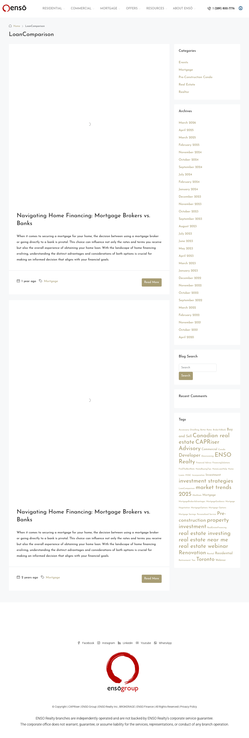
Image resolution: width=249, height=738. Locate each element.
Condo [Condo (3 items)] (221, 449)
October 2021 (188, 330)
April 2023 (186, 256)
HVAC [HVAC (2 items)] (188, 475)
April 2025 (186, 130)
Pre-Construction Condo (196, 77)
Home (16, 26)
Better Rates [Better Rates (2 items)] (206, 430)
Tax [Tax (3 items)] (193, 560)
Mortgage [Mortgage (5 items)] (209, 495)
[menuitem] (221, 8)
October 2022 (189, 293)
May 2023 (186, 248)
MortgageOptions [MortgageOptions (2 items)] (199, 508)
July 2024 (185, 174)
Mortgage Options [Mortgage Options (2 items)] (217, 508)
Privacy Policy (188, 706)
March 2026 (187, 122)
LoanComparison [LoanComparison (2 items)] (187, 488)
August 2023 (188, 226)
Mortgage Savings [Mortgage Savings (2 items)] (187, 514)
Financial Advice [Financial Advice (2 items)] (203, 463)
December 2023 (190, 196)
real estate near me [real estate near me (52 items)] (203, 540)
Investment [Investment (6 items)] (213, 475)
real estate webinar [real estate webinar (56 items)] (203, 546)
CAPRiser (74, 706)
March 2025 (187, 137)
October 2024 (188, 159)
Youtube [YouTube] (143, 643)
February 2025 (189, 145)
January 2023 (188, 270)
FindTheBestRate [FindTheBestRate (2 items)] (187, 469)
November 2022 (190, 285)
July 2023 (185, 233)
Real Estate (187, 84)
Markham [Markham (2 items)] (196, 495)
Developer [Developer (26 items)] (190, 455)
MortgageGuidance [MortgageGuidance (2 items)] (215, 502)
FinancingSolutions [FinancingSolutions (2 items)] (221, 463)
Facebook (85, 643)
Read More (151, 282)
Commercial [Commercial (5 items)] (209, 449)
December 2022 (190, 278)
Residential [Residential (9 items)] (224, 553)
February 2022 (189, 315)
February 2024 (189, 182)
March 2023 (187, 263)
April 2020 (186, 337)
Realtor (184, 92)
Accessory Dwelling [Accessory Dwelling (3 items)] (189, 430)
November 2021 (190, 322)
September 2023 (190, 219)
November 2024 (190, 152)
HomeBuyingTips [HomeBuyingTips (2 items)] (203, 469)
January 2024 (188, 189)
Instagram (106, 643)
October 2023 (188, 211)
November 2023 (190, 204)
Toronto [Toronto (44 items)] (205, 559)
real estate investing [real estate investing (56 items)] (205, 533)
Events (183, 62)
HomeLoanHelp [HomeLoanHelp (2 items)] (219, 469)
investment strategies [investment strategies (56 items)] (206, 481)
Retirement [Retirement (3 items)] (185, 560)
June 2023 (186, 241)
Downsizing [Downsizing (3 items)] (207, 456)
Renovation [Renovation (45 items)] (192, 553)
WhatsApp (163, 643)
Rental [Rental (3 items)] (210, 553)
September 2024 (190, 167)
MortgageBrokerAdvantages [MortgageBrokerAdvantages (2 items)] (192, 502)
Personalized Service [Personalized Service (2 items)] (206, 514)
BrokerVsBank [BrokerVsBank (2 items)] (219, 430)
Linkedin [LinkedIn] (125, 643)
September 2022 (190, 300)
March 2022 (187, 307)
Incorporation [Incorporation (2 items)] (198, 475)
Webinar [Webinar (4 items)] (220, 560)
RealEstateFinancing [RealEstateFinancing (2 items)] (217, 528)
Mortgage (51, 281)
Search (185, 375)
